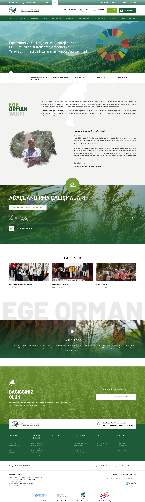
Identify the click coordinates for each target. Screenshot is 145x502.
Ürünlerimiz (124, 2)
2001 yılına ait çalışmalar (37, 455)
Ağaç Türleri (77, 441)
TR (131, 2)
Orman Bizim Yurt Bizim (60, 284)
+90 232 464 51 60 (19, 478)
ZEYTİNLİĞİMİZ (56, 18)
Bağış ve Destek (103, 2)
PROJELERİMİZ (69, 18)
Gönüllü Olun (120, 448)
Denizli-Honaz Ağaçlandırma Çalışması (29, 207)
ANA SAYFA (12, 18)
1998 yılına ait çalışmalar (37, 448)
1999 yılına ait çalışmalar (37, 450)
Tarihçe (11, 441)
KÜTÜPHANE (112, 18)
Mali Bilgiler (12, 455)
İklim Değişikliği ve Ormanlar (81, 443)
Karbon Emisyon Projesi (80, 455)
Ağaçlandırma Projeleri (101, 443)
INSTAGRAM (131, 478)
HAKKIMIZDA (23, 18)
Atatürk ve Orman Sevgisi (80, 452)
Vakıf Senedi (12, 450)
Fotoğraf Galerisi (100, 441)
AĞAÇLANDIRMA (35, 18)
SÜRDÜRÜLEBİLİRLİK (83, 18)
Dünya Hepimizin (102, 284)
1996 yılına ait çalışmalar (37, 443)
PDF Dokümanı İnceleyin (20, 228)
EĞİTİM (46, 18)
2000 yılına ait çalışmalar (37, 452)
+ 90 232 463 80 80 (43, 2)
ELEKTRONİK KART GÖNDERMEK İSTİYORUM (116, 397)
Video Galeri (99, 445)
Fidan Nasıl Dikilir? (78, 450)
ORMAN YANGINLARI (99, 18)
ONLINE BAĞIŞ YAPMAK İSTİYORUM (116, 389)
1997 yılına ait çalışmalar (37, 445)
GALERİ (123, 18)
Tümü (32, 441)
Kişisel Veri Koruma (120, 465)
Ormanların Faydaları (79, 448)
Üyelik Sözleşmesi (91, 465)
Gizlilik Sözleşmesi (105, 465)
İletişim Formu (121, 443)
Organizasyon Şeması (14, 445)
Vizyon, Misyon (12, 443)
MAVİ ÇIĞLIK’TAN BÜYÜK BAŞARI (20, 284)
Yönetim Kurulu (13, 448)
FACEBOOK (108, 478)
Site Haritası (132, 465)
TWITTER (119, 478)
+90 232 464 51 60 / (108, 425)
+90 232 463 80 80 (125, 425)
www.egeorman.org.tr (19, 484)
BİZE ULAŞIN (132, 18)
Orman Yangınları (78, 445)
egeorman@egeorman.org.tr (24, 482)
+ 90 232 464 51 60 (31, 2)
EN (135, 2)
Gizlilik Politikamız (121, 450)
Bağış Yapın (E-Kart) (122, 445)
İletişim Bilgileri (121, 441)
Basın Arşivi (12, 452)
